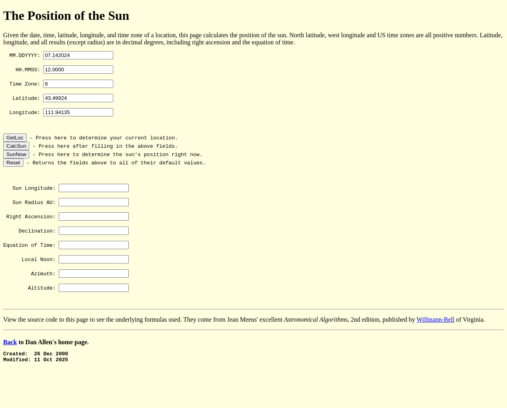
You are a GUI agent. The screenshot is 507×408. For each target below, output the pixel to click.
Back (10, 362)
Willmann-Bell (435, 339)
